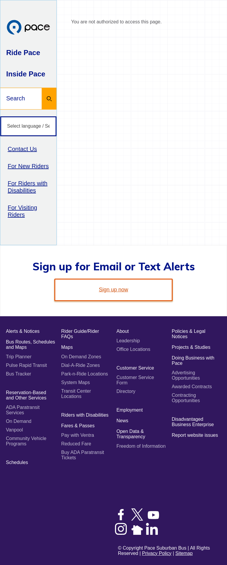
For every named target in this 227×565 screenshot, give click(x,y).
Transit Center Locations (76, 394)
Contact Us (22, 149)
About (122, 331)
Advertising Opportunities (186, 375)
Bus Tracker (18, 373)
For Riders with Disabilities (27, 187)
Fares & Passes (78, 425)
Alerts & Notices (23, 331)
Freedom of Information (141, 446)
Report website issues (195, 435)
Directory (125, 391)
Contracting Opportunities (186, 398)
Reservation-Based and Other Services (26, 395)
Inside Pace (25, 74)
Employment (129, 409)
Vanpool (14, 429)
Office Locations (133, 349)
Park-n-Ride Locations (84, 373)
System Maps (75, 382)
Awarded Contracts (192, 386)
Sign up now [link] (113, 290)
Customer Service (135, 367)
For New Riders (28, 166)
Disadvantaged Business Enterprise (193, 422)
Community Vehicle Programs (26, 441)
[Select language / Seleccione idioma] (28, 126)
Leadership (128, 340)
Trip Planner (19, 356)
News (122, 420)
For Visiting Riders (22, 211)
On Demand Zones (81, 356)
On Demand (18, 421)
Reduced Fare (76, 443)
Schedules (17, 462)
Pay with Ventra (77, 435)
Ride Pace (23, 53)
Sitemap (184, 553)
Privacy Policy (157, 553)
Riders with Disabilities (84, 415)
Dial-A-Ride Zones (80, 365)
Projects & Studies (191, 347)
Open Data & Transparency (130, 434)
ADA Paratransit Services (23, 410)
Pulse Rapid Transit (26, 365)
